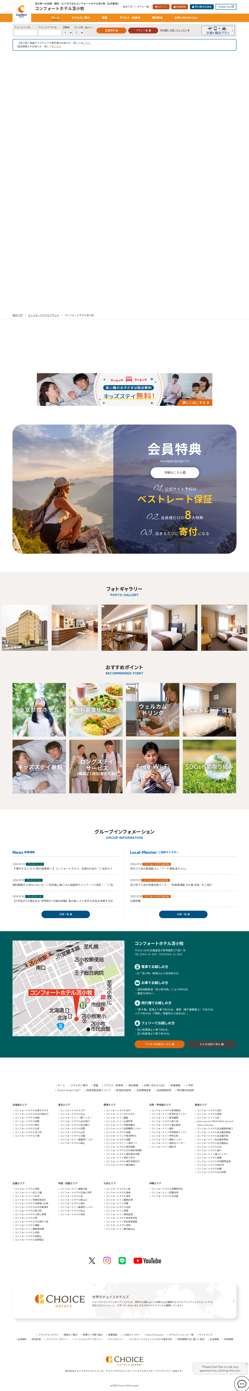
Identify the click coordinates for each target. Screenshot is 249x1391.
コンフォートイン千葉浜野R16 (121, 1135)
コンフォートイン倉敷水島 (73, 1188)
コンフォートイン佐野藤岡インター (124, 1128)
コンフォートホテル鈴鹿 (209, 1168)
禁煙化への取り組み (93, 1334)
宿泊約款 (36, 1339)
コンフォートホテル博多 (118, 1196)
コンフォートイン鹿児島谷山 (120, 1229)
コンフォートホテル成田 (118, 1139)
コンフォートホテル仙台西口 (74, 1125)
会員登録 (181, 6)
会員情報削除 (164, 1090)
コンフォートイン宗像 (117, 1203)
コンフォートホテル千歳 (27, 1135)
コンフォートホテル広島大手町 (76, 1192)
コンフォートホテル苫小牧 (60, 8)
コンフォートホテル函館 (27, 1117)
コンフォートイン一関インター (76, 1117)
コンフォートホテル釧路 (27, 1121)
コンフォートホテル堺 (26, 1218)
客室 (104, 17)
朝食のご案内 (70, 1334)
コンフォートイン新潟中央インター (169, 1114)
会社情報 (214, 1339)
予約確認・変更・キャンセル (173, 30)
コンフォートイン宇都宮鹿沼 (120, 1125)
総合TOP (128, 6)
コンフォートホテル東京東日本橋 (122, 1154)
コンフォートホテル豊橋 (209, 1157)
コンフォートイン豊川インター (212, 1154)
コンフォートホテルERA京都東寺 (31, 1207)
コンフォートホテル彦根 (27, 1188)
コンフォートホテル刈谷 (209, 1146)
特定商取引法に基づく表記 (191, 1339)
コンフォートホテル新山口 (73, 1199)
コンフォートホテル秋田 (72, 1128)
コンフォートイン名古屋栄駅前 (212, 1139)
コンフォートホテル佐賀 (118, 1207)
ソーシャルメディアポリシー (88, 1339)
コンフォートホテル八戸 (72, 1110)
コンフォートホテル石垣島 (164, 1196)
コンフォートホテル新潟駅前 (165, 1110)
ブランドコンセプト (48, 1334)
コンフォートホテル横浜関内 (120, 1165)
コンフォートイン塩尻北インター (168, 1143)
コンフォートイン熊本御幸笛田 (121, 1221)
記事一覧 (64, 914)
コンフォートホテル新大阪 (28, 1210)
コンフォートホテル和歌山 (28, 1236)
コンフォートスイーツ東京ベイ (121, 1143)
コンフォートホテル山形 (72, 1132)
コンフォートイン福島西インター (77, 1139)
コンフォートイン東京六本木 (120, 1157)
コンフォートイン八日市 (27, 1196)
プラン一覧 (142, 30)
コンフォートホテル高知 (72, 1214)
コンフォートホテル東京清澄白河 (122, 1161)
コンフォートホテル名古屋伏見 (212, 1135)
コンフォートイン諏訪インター (167, 1139)
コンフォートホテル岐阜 (209, 1114)
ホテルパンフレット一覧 (181, 1334)
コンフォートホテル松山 (72, 1210)
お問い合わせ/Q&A (186, 17)
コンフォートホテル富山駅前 (165, 1125)
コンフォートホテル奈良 (27, 1232)
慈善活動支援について (98, 1090)
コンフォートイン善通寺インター (77, 1207)
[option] (25, 628)
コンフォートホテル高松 (72, 1203)
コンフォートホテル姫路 (27, 1225)
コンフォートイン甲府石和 (164, 1135)
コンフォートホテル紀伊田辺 (29, 1239)
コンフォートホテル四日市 (210, 1165)
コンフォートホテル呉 (71, 1196)
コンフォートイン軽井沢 (163, 1146)
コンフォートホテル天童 (72, 1135)
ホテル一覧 (143, 6)
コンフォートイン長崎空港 (119, 1214)
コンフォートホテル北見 (27, 1128)
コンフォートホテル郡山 (72, 1143)
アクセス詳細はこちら (158, 1044)
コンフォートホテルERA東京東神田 (124, 1150)
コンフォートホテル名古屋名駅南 (214, 1132)
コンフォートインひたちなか (120, 1114)
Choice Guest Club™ (69, 1090)
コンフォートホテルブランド (43, 315)
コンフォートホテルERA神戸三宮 (31, 1221)
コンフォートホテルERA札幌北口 (31, 1114)
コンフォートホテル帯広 (27, 1125)
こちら (86, 42)
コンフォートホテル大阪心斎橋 (30, 1214)
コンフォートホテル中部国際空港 (214, 1161)
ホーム (55, 17)
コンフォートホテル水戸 (118, 1110)
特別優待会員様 (202, 6)
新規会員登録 (123, 1090)
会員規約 (22, 1339)
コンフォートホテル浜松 (209, 1110)
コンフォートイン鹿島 (117, 1117)
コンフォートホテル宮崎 (118, 1225)
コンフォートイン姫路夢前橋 (29, 1229)
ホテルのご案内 (80, 17)
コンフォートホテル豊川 (209, 1150)
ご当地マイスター (132, 1334)
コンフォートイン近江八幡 (28, 1192)
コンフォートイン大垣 (208, 1117)
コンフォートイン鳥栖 (117, 1210)
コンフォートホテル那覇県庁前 (167, 1188)
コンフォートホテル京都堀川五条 (31, 1203)
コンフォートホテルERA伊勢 (211, 1172)
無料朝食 (157, 17)
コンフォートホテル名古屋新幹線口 (215, 1128)
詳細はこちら (173, 472)
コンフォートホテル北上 (72, 1114)
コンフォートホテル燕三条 (164, 1121)
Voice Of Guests (154, 1334)
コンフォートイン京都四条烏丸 (30, 1199)
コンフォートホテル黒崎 (118, 1192)
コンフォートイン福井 (162, 1128)
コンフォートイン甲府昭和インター (169, 1132)
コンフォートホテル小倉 (118, 1188)
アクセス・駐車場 (129, 17)
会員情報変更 (143, 1090)
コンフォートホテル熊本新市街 (121, 1218)
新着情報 (175, 1085)
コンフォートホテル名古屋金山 (212, 1143)
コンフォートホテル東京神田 (120, 1146)
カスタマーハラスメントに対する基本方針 (151, 1339)
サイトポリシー (116, 1339)
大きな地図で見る (210, 1044)
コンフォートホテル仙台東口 (74, 1121)
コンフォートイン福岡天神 (119, 1199)
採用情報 (228, 1339)
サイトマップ (205, 1334)
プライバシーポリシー (57, 1339)
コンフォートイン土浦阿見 (119, 1121)
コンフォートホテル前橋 (118, 1132)
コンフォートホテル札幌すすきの (31, 1110)
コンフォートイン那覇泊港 (164, 1192)
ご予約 (189, 1085)
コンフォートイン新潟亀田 (164, 1117)
